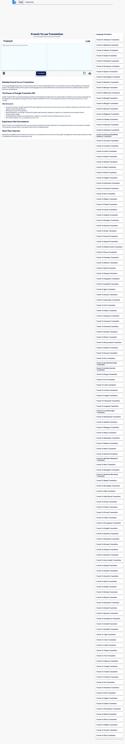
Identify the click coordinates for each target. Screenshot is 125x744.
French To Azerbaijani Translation (108, 77)
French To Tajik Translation (106, 634)
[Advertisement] (62, 19)
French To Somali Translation (107, 608)
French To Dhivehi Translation (107, 162)
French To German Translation (107, 225)
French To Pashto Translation (107, 507)
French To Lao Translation (106, 379)
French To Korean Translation (107, 353)
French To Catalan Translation (107, 119)
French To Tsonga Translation (107, 666)
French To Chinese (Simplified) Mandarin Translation (107, 135)
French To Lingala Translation (107, 395)
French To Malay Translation (106, 433)
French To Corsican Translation (108, 141)
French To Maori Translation (106, 449)
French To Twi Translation (106, 682)
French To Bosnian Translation (107, 109)
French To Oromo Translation (107, 502)
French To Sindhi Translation (107, 587)
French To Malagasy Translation (108, 427)
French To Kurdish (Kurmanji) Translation (107, 363)
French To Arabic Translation (107, 56)
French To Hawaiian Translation (108, 257)
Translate (41, 73)
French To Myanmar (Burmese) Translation (107, 475)
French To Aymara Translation (107, 71)
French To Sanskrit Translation (107, 555)
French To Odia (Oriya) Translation (108, 496)
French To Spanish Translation (107, 613)
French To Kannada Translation (108, 326)
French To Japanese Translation (108, 316)
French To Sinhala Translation (107, 592)
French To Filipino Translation (107, 199)
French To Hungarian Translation (108, 279)
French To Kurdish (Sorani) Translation (106, 369)
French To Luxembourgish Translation (106, 411)
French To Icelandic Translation (108, 284)
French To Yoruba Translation (107, 730)
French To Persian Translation (107, 512)
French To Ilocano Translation (107, 295)
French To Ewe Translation (106, 194)
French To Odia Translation (106, 491)
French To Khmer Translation (107, 337)
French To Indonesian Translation (108, 300)
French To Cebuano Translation (108, 125)
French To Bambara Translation (108, 82)
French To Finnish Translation (107, 204)
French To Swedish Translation (107, 629)
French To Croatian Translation (108, 146)
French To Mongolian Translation (108, 470)
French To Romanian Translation (108, 539)
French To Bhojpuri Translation (107, 103)
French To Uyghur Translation (107, 698)
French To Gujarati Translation (107, 241)
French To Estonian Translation (108, 188)
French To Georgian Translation (108, 220)
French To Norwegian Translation (108, 486)
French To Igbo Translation (106, 289)
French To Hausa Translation (107, 252)
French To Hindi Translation (106, 268)
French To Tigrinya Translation (107, 661)
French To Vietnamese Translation (109, 709)
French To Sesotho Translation (107, 576)
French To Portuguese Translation (109, 523)
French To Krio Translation (106, 358)
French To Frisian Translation (107, 210)
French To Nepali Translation (107, 480)
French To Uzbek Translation (107, 703)
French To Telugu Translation (107, 650)
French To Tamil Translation (106, 645)
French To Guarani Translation (107, 236)
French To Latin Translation (106, 385)
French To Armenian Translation (108, 61)
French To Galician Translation (107, 215)
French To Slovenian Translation (108, 603)
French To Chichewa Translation (108, 130)
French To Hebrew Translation (107, 263)
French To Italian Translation (107, 310)
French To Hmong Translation (107, 273)
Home (21, 2)
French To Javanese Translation (108, 321)
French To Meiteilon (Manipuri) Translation (107, 459)
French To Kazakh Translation (107, 332)
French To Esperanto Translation (108, 183)
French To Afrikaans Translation (108, 40)
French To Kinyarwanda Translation (109, 342)
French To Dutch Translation (107, 172)
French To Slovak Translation (107, 597)
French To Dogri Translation (106, 167)
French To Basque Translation (107, 87)
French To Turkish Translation (107, 672)
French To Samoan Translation (107, 549)
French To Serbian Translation (107, 571)
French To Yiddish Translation (107, 725)
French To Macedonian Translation (109, 417)
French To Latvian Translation (107, 390)
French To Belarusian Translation (108, 93)
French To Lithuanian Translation (108, 401)
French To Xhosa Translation (107, 719)
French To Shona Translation (107, 581)
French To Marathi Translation (107, 454)
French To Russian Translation (107, 544)
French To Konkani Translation (107, 348)
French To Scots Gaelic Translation (109, 560)
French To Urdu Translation (106, 693)
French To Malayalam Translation (108, 438)
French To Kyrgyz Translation (107, 374)
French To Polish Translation (107, 518)
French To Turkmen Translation (108, 677)
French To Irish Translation (106, 305)
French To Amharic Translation (107, 50)
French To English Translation (107, 178)
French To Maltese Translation (107, 443)
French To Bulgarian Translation (108, 114)
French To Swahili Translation (107, 624)
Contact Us (30, 2)
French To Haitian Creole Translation (109, 247)
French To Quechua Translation (108, 534)
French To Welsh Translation (106, 714)
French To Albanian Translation (107, 45)
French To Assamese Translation (108, 66)
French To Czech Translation (107, 151)
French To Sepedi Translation (107, 565)
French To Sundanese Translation (108, 618)
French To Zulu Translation (106, 735)
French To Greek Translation (107, 231)
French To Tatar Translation (106, 640)
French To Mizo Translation (106, 464)
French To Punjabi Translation (107, 528)
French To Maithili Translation (107, 422)
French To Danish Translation (107, 156)
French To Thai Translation (106, 656)
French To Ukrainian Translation (108, 688)
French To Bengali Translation (107, 98)
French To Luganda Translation (107, 406)
